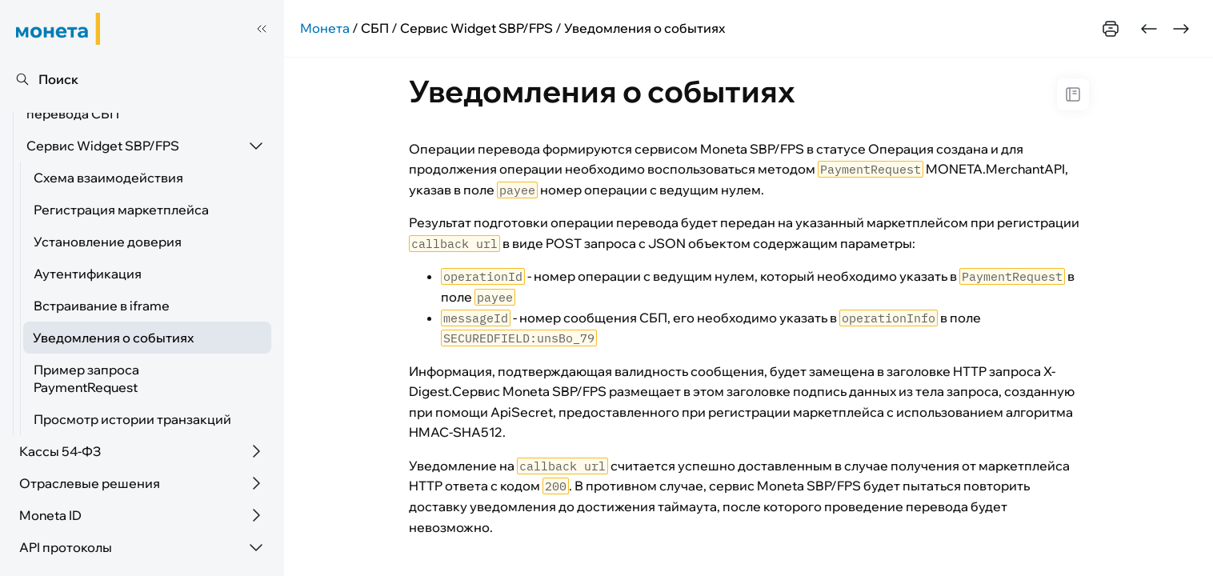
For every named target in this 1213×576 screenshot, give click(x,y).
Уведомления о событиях (113, 338)
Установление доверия (108, 242)
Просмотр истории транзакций (132, 419)
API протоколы (65, 547)
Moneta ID (50, 515)
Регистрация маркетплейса (121, 210)
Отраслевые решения (89, 483)
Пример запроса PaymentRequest (86, 378)
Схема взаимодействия (108, 178)
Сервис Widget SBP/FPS (102, 146)
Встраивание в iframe (102, 306)
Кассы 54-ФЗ (60, 451)
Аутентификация (88, 274)
